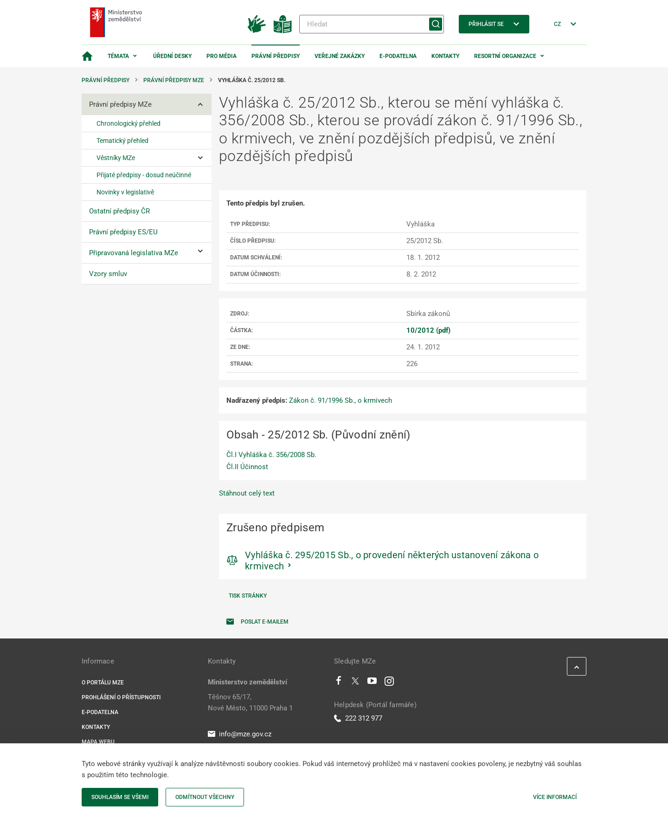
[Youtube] (372, 683)
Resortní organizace (505, 56)
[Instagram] (389, 683)
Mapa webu (98, 742)
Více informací (555, 797)
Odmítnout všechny (204, 797)
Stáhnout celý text (247, 493)
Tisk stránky (248, 596)
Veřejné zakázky (340, 56)
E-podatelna (398, 56)
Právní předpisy (275, 56)
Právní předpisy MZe (173, 80)
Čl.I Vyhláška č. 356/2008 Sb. (271, 455)
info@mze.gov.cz (239, 734)
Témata (118, 56)
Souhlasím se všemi (119, 797)
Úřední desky (172, 56)
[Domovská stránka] (87, 56)
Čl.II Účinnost (247, 467)
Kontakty (445, 56)
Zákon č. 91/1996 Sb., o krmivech (340, 400)
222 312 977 (358, 718)
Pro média (221, 56)
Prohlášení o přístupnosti (121, 697)
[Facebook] (338, 683)
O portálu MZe (103, 682)
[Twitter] (355, 683)
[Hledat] (371, 24)
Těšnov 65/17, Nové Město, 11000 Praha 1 (250, 702)
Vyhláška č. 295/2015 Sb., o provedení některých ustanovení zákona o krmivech (392, 560)
